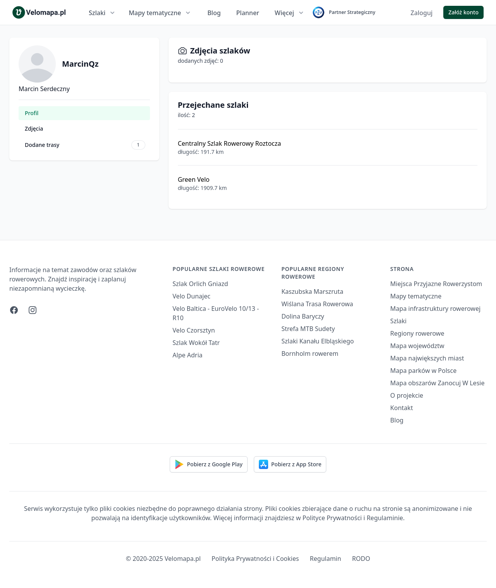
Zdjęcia (34, 128)
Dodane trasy (85, 145)
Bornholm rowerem (309, 353)
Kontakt (401, 407)
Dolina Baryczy (302, 316)
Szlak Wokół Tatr (196, 342)
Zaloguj (422, 13)
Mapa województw (417, 345)
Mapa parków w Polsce (423, 370)
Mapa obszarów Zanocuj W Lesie (437, 383)
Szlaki (102, 13)
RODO (361, 558)
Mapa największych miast (427, 358)
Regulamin (325, 558)
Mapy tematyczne (160, 13)
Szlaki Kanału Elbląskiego (317, 341)
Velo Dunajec (191, 296)
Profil (31, 113)
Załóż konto (463, 12)
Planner (247, 13)
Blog (213, 13)
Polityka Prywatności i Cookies (255, 558)
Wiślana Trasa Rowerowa (317, 304)
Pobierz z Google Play (209, 464)
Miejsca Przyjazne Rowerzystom (436, 283)
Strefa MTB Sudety (308, 328)
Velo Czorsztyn (193, 330)
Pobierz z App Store (290, 464)
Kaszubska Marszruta (312, 291)
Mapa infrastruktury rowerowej (435, 308)
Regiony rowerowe (417, 333)
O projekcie (406, 395)
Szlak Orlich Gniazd (200, 283)
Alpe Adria (187, 355)
